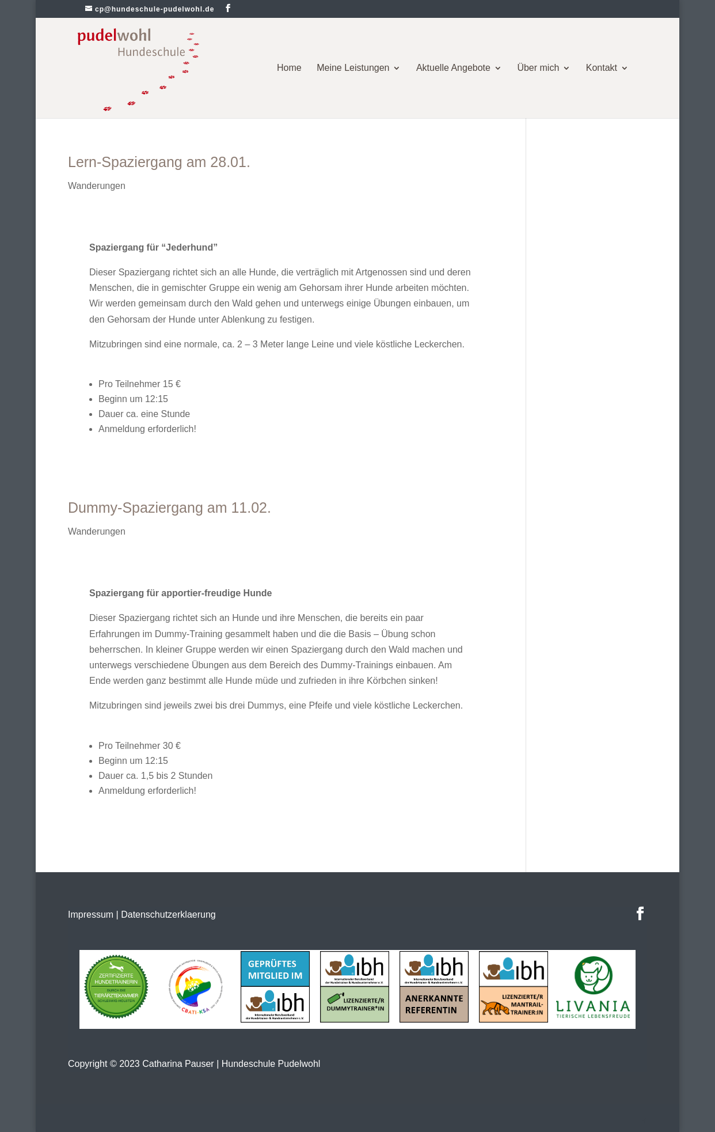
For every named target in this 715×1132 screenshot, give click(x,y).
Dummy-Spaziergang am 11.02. (169, 507)
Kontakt (601, 68)
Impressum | (93, 914)
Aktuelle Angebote (453, 68)
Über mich (538, 68)
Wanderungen (96, 186)
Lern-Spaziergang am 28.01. (159, 162)
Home (289, 68)
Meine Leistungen (353, 68)
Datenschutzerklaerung (168, 914)
